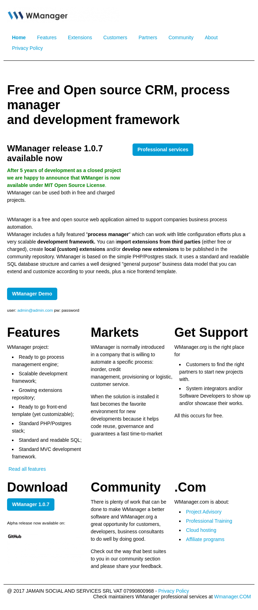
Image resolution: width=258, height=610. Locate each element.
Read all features (26, 469)
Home (19, 37)
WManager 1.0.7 (30, 504)
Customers (115, 37)
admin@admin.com (35, 310)
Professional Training (209, 521)
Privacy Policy (27, 48)
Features (47, 37)
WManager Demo (32, 294)
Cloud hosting (201, 530)
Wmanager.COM (232, 596)
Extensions (80, 37)
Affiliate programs (205, 539)
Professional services (162, 149)
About (211, 37)
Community (181, 37)
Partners (148, 37)
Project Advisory (203, 512)
